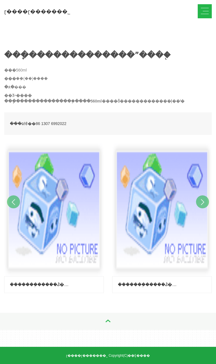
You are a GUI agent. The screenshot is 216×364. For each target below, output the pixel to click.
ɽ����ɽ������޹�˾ (37, 11)
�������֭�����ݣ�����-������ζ (149, 284)
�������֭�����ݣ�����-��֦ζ (41, 284)
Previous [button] (13, 201)
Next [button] (202, 201)
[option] (54, 216)
